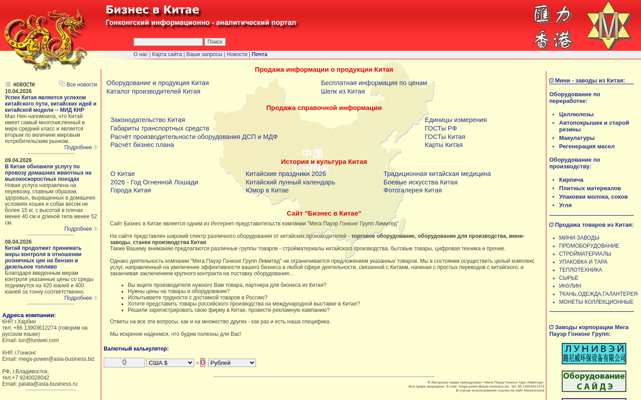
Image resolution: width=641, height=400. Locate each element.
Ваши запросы (204, 54)
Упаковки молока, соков (593, 196)
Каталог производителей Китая (153, 91)
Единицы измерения (456, 119)
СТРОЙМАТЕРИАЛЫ (585, 254)
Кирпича (571, 179)
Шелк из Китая (343, 91)
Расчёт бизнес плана (142, 144)
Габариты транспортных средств (159, 128)
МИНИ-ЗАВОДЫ (579, 238)
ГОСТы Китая (445, 136)
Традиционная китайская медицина (437, 173)
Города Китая (130, 190)
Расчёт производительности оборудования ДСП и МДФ (194, 136)
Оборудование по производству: (574, 163)
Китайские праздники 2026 (286, 173)
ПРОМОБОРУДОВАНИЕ (589, 246)
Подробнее (80, 147)
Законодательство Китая (147, 119)
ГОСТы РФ (441, 128)
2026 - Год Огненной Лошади (154, 182)
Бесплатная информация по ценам (374, 82)
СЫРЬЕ (568, 278)
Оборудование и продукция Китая (157, 82)
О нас (141, 54)
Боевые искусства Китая (421, 182)
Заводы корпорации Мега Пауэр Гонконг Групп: (589, 330)
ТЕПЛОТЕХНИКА (580, 270)
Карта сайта (167, 54)
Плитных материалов (590, 188)
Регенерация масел (587, 146)
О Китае (122, 173)
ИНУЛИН (570, 286)
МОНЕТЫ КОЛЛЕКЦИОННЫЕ (596, 302)
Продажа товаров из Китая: (594, 224)
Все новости (78, 85)
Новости (237, 54)
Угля (565, 205)
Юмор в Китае (267, 190)
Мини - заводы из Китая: (590, 80)
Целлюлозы (576, 114)
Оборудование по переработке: (574, 97)
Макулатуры (577, 138)
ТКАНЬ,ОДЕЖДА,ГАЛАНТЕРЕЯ (598, 294)
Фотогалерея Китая (413, 190)
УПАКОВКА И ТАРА (583, 262)
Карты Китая (443, 144)
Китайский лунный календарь (290, 182)
